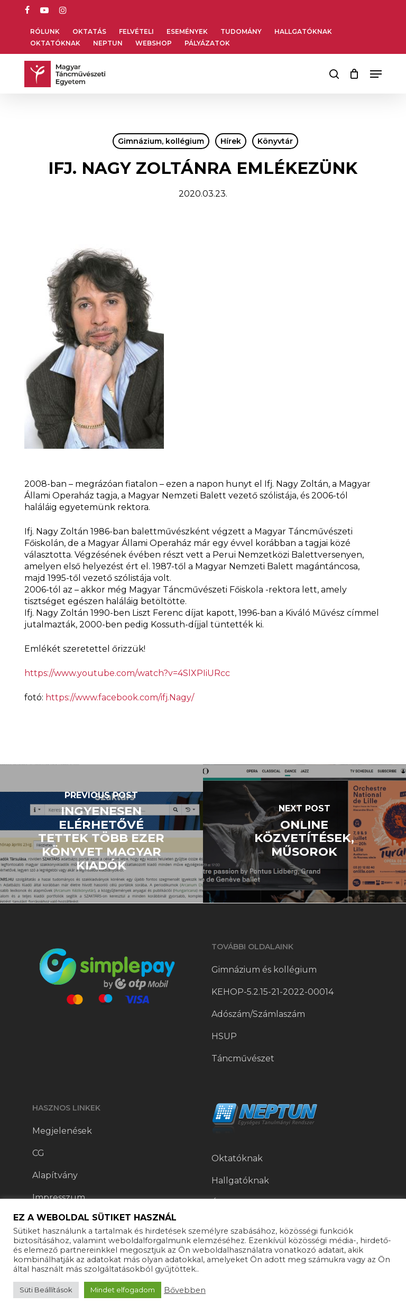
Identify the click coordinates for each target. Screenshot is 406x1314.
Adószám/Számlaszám (258, 1014)
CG (38, 1153)
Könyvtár (275, 141)
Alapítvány (55, 1175)
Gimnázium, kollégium (161, 141)
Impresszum (58, 1197)
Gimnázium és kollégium (264, 970)
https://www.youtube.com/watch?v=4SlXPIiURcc (127, 673)
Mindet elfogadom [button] (122, 1289)
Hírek (230, 141)
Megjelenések (62, 1131)
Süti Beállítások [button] (46, 1289)
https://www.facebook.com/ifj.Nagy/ (119, 697)
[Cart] (354, 74)
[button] (376, 74)
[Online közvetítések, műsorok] (304, 833)
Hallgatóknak (240, 1181)
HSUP (224, 1036)
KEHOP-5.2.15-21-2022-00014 (272, 992)
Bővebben (185, 1290)
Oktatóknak (237, 1158)
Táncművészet (242, 1058)
